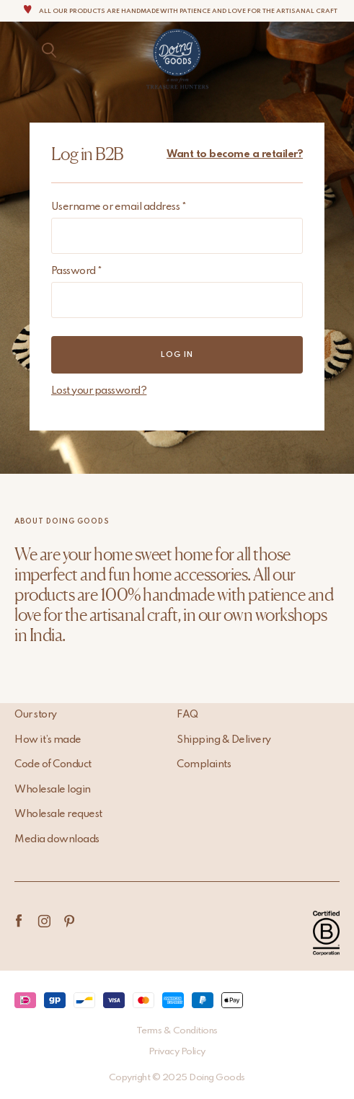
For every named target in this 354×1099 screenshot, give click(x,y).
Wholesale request (58, 814)
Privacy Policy (177, 1051)
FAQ (187, 715)
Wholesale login (52, 790)
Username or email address (119, 207)
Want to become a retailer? (235, 154)
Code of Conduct (53, 764)
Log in (177, 354)
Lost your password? (99, 391)
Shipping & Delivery (224, 740)
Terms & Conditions (177, 1031)
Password (76, 271)
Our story (35, 715)
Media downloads (56, 839)
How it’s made (47, 740)
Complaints (204, 764)
